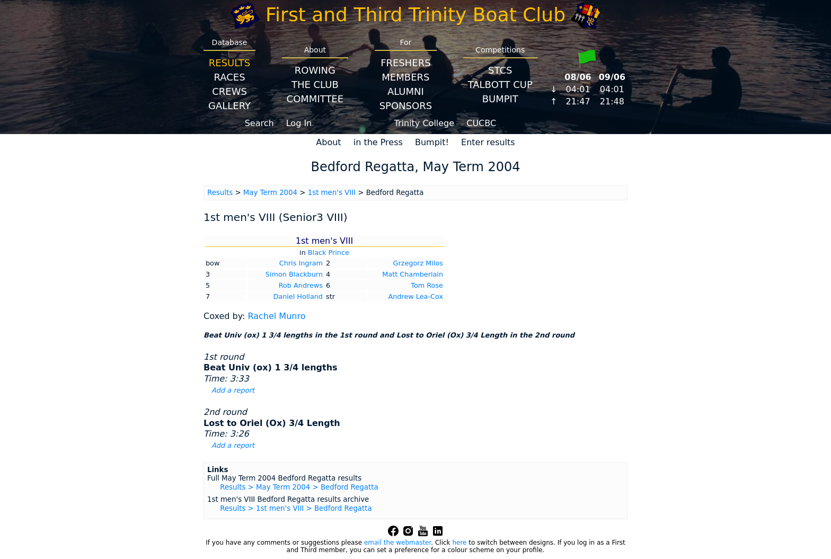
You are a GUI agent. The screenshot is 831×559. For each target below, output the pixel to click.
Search (259, 123)
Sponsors (405, 105)
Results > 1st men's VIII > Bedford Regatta (296, 508)
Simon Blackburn (294, 274)
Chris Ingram (301, 263)
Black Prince (328, 252)
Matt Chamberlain (412, 274)
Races (229, 77)
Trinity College (424, 123)
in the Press (378, 142)
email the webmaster (397, 542)
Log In (299, 123)
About (328, 142)
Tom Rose (427, 285)
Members (405, 77)
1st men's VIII (332, 193)
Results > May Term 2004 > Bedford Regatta (299, 487)
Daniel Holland (298, 296)
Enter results (488, 142)
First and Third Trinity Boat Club (415, 14)
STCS (500, 70)
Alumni (405, 91)
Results (229, 62)
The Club (315, 84)
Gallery (229, 105)
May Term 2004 (270, 193)
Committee (315, 98)
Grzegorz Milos (418, 263)
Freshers (406, 62)
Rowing (315, 70)
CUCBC (481, 123)
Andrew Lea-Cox (415, 296)
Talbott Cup (500, 84)
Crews (229, 91)
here (459, 542)
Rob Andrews (301, 285)
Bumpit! (432, 142)
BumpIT (500, 98)
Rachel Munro (276, 316)
